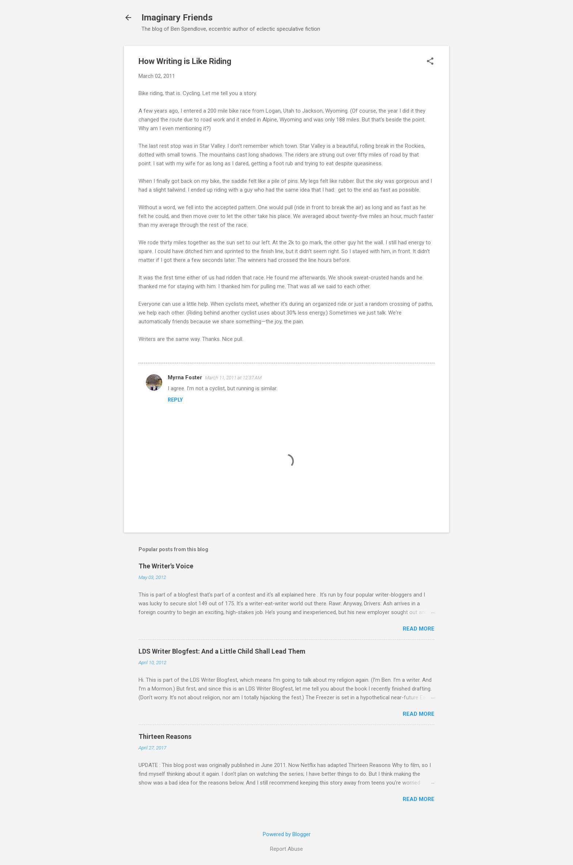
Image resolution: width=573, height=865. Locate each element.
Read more (419, 628)
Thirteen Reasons (164, 736)
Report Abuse (286, 849)
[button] (430, 62)
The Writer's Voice (165, 566)
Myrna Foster (185, 377)
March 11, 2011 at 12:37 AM (233, 377)
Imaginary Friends (177, 17)
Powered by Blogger (287, 834)
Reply (175, 400)
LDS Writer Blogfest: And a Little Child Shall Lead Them (222, 651)
